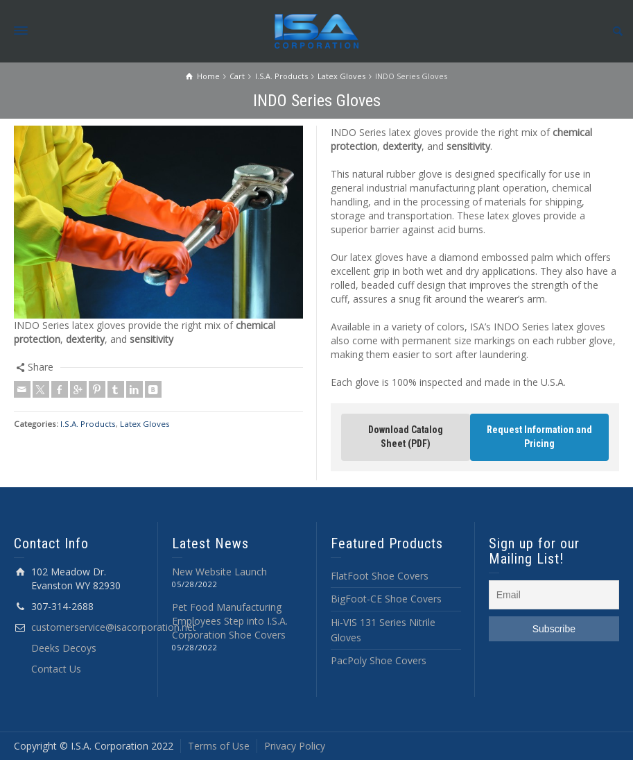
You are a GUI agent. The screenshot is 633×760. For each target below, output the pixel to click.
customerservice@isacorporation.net (113, 627)
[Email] (554, 594)
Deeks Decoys (63, 648)
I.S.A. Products (88, 424)
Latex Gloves (145, 424)
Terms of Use (219, 745)
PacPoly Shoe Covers (378, 660)
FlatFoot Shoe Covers (379, 575)
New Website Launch (219, 571)
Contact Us (56, 668)
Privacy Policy (294, 745)
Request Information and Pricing (539, 436)
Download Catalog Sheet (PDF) (405, 436)
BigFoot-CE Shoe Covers (386, 598)
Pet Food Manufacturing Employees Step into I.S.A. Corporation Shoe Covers (230, 620)
